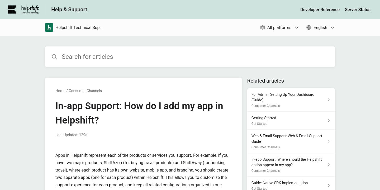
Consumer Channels (85, 91)
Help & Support (69, 9)
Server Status (357, 9)
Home (60, 91)
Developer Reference (320, 9)
